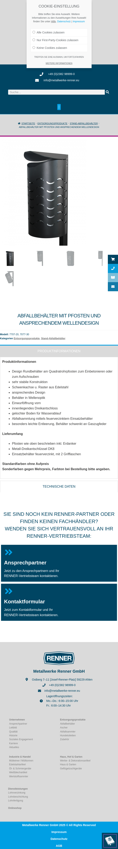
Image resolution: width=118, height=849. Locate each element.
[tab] (59, 351)
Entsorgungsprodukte (52, 123)
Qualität (13, 731)
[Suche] (107, 92)
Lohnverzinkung (16, 792)
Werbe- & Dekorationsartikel (75, 760)
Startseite (28, 123)
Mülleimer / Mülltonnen (21, 760)
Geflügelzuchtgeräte (71, 768)
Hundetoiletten (68, 735)
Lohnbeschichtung (18, 796)
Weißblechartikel (18, 772)
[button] (59, 107)
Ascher (64, 727)
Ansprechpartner (25, 562)
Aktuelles (14, 747)
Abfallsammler (68, 731)
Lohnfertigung (15, 800)
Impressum (59, 832)
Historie (13, 735)
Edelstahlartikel (17, 764)
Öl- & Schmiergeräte (20, 768)
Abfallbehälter (67, 723)
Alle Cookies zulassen (48, 29)
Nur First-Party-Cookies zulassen (55, 37)
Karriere (13, 743)
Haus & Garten (68, 764)
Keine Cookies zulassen (49, 44)
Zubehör (64, 739)
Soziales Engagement (21, 739)
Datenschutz (59, 838)
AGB (59, 845)
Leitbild (13, 727)
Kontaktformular (24, 601)
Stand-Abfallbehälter (84, 123)
